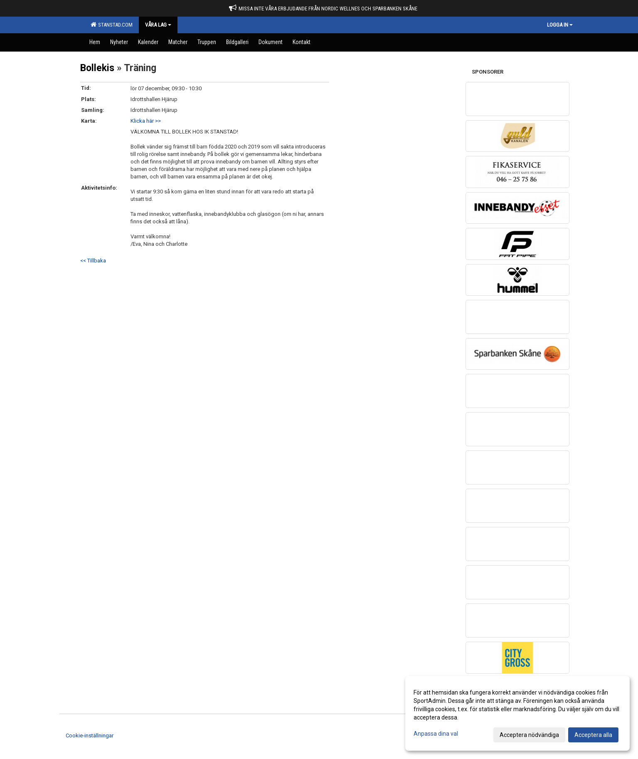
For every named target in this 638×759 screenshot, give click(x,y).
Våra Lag (158, 25)
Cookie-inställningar (89, 735)
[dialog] (517, 713)
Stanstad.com (112, 24)
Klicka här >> (146, 121)
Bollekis (97, 68)
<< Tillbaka (93, 260)
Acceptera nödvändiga (529, 735)
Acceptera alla (593, 735)
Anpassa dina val (436, 733)
